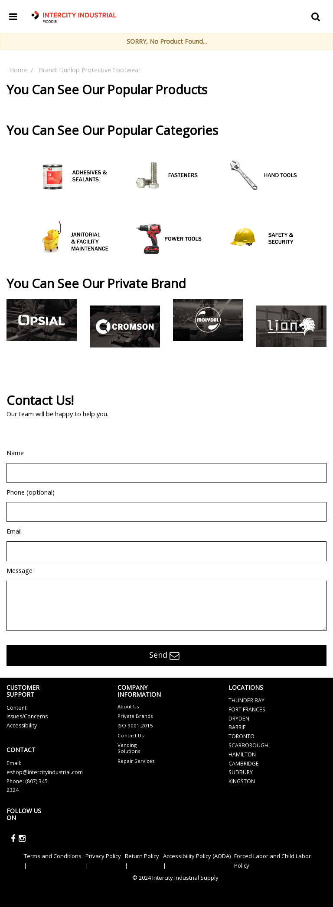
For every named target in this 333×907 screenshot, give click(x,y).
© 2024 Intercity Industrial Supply (175, 877)
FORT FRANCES (247, 709)
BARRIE (237, 727)
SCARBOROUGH (248, 745)
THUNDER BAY (246, 700)
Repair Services (136, 761)
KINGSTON (242, 781)
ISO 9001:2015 (135, 725)
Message (20, 570)
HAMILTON (242, 754)
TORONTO (242, 736)
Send (164, 656)
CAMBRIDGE (244, 763)
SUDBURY (241, 772)
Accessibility (22, 725)
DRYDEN (239, 718)
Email (14, 531)
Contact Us (131, 735)
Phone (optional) (31, 492)
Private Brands (135, 716)
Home (18, 70)
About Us (128, 706)
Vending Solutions (129, 748)
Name (15, 453)
